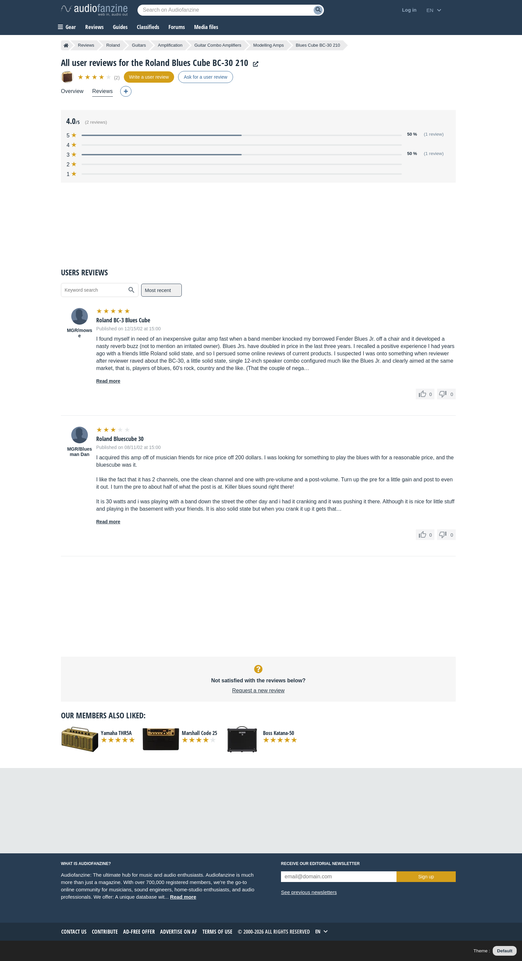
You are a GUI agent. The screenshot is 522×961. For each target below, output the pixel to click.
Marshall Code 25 (199, 733)
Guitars (139, 45)
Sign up (426, 876)
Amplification (170, 45)
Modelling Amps (268, 45)
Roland (113, 45)
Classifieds (148, 27)
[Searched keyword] (230, 10)
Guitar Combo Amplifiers (217, 45)
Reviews (94, 27)
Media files (206, 27)
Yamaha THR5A (116, 733)
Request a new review (258, 690)
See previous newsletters (309, 892)
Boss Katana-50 (278, 733)
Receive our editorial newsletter (320, 863)
